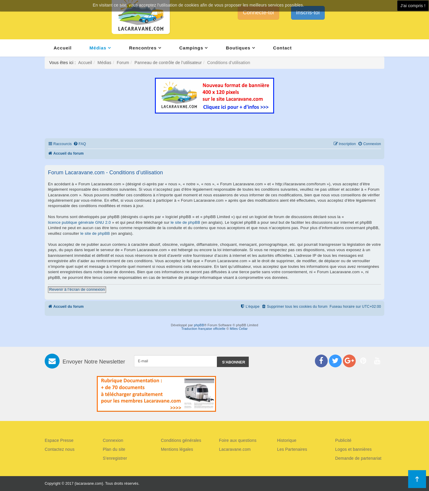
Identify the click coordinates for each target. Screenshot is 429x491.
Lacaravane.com (235, 449)
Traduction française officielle (203, 328)
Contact (282, 47)
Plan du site (114, 449)
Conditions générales (181, 440)
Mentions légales (177, 449)
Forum (123, 62)
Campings (191, 47)
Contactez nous (59, 449)
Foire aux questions (238, 440)
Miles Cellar (239, 328)
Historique (286, 440)
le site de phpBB (185, 222)
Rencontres (143, 47)
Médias (97, 47)
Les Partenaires (292, 449)
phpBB (199, 325)
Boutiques (238, 47)
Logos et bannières (353, 449)
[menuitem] (79, 144)
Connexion (113, 440)
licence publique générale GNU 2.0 (79, 222)
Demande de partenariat (358, 458)
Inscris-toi (308, 12)
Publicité (343, 440)
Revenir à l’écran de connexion (77, 289)
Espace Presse (59, 440)
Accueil (63, 47)
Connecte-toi (258, 12)
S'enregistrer (115, 458)
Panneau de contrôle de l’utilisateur (168, 62)
